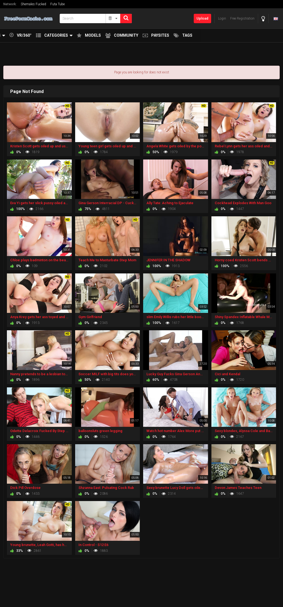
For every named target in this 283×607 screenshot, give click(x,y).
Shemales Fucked (33, 4)
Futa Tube (57, 4)
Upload (202, 18)
